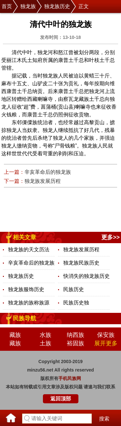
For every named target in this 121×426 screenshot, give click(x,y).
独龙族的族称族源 (28, 302)
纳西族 (75, 335)
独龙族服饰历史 (26, 289)
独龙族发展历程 (43, 181)
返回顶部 (60, 398)
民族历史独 (76, 302)
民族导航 (24, 318)
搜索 (104, 418)
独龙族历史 (57, 6)
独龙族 (28, 6)
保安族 (106, 335)
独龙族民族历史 (81, 263)
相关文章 (24, 237)
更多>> (110, 237)
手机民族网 (69, 378)
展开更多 (105, 343)
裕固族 (75, 343)
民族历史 (73, 289)
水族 (45, 335)
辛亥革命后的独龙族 (48, 172)
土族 (45, 343)
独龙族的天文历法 (28, 249)
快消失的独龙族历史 (86, 276)
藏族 (15, 335)
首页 (7, 6)
